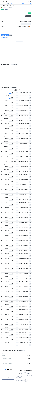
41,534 (7, 3)
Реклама (25, 372)
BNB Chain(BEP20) (5, 35)
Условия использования (18, 377)
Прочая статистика (16, 18)
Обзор (2, 30)
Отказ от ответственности (18, 383)
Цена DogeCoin (21, 381)
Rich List (11, 30)
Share (15, 32)
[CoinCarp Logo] (4, 1)
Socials (25, 30)
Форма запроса (25, 375)
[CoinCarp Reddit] (7, 379)
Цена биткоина (21, 374)
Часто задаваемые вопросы (25, 380)
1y (6, 37)
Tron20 (10, 35)
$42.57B (30, 3)
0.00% (29, 13)
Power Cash (8, 5)
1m (4, 37)
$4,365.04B (22, 3)
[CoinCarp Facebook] (5, 379)
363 (11, 3)
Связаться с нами (25, 377)
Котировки (7, 30)
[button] (5, 9)
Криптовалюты (3, 5)
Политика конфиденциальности (18, 380)
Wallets (29, 30)
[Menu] (30, 1)
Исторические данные (18, 30)
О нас (18, 374)
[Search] (28, 1)
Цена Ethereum (21, 377)
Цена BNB (21, 379)
